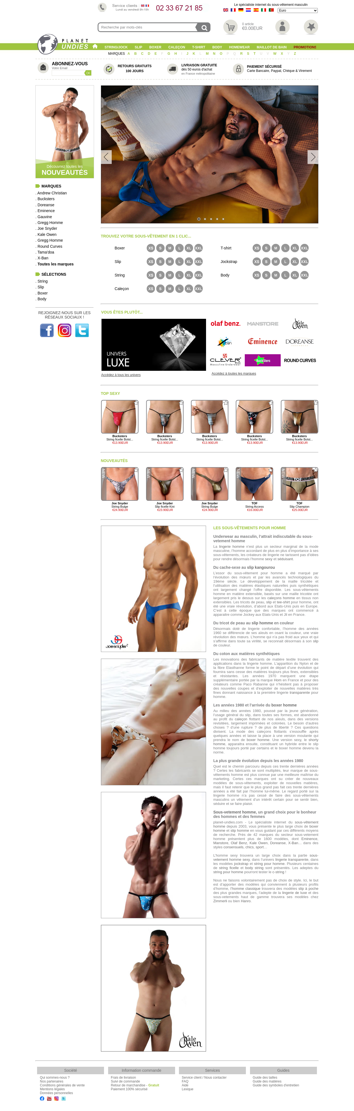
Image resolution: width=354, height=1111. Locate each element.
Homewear (239, 47)
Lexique (187, 1089)
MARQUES (117, 54)
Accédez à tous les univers (121, 375)
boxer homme (284, 705)
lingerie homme (231, 546)
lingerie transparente (291, 859)
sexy (268, 559)
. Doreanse (44, 205)
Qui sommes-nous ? (54, 1077)
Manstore (220, 843)
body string (254, 868)
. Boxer (41, 293)
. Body (40, 299)
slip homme (262, 623)
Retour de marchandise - (135, 1085)
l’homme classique (245, 888)
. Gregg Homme (49, 222)
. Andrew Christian (51, 193)
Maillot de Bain (272, 47)
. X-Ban (41, 258)
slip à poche (308, 888)
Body (217, 47)
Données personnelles (56, 1093)
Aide (185, 1085)
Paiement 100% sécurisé (129, 1089)
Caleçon (176, 47)
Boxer (155, 47)
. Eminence (45, 210)
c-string (278, 872)
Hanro (246, 901)
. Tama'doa (44, 252)
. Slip (39, 287)
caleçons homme (281, 598)
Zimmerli (220, 901)
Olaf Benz (239, 843)
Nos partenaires (51, 1081)
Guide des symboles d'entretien (276, 1085)
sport (260, 847)
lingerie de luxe (294, 893)
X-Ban (293, 843)
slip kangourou (261, 567)
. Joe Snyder (46, 228)
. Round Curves (48, 246)
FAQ (185, 1081)
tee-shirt (283, 602)
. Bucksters (44, 199)
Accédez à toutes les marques (234, 373)
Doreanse (278, 843)
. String (41, 281)
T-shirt (198, 47)
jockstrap (241, 864)
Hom (277, 680)
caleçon (241, 719)
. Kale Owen (45, 234)
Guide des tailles (265, 1077)
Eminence (309, 839)
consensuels (233, 847)
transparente (300, 692)
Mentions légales (52, 1089)
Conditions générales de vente (62, 1085)
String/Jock (116, 47)
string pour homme (269, 864)
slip (269, 602)
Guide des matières (267, 1081)
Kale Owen (258, 843)
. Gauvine (43, 217)
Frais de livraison (123, 1077)
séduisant (285, 559)
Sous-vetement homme (234, 812)
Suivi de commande (125, 1081)
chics (250, 847)
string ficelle (229, 868)
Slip (138, 47)
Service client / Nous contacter (204, 1077)
